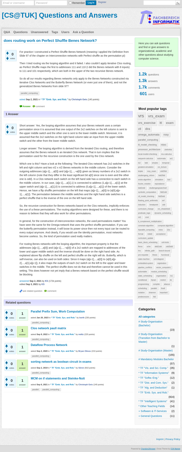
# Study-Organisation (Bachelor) (151, 323)
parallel (154, 288)
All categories (147, 316)
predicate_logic (144, 213)
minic (161, 230)
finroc (140, 247)
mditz (81, 334)
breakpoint (154, 205)
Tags (55, 32)
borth (81, 317)
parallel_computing (148, 139)
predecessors (143, 297)
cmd (147, 217)
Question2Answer (148, 449)
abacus (167, 284)
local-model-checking (147, 154)
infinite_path (150, 251)
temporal (165, 163)
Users (65, 32)
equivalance (159, 184)
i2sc (168, 230)
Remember (78, 3)
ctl (139, 128)
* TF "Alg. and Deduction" (153, 387)
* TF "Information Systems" (154, 372)
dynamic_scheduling (163, 213)
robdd (149, 234)
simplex (155, 163)
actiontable (142, 272)
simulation (159, 180)
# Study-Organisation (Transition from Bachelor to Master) (154, 338)
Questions (20, 32)
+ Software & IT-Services (153, 411)
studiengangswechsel (158, 188)
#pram (153, 280)
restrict (163, 280)
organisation (161, 276)
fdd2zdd (163, 192)
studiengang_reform (146, 175)
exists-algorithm (144, 180)
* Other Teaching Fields (152, 406)
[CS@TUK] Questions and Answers (59, 15)
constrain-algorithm (146, 226)
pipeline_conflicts (145, 267)
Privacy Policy (172, 439)
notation (141, 293)
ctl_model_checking (146, 196)
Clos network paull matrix (48, 328)
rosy (166, 134)
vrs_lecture (162, 167)
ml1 (139, 217)
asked (22, 99)
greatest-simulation (145, 167)
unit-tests (165, 242)
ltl (161, 123)
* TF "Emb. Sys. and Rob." (154, 392)
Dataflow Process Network (49, 345)
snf (163, 201)
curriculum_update (145, 238)
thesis (154, 255)
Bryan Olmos (84, 351)
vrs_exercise (146, 123)
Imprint (160, 439)
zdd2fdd (163, 171)
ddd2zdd (158, 247)
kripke (140, 171)
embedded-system (145, 263)
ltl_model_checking (147, 145)
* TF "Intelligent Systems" (153, 401)
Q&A (7, 32)
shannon (152, 293)
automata (161, 158)
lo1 (171, 276)
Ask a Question (83, 32)
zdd (163, 205)
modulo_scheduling (159, 272)
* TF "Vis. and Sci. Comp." (153, 368)
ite (171, 280)
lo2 (139, 163)
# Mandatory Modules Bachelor (156, 359)
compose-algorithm (165, 226)
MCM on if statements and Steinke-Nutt (58, 378)
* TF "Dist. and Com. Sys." (153, 382)
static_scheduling (145, 276)
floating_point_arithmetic (148, 201)
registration (161, 263)
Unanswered (39, 32)
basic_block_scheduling (147, 242)
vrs (141, 115)
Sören (81, 368)
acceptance (160, 234)
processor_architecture (149, 149)
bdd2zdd (141, 188)
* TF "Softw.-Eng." (149, 377)
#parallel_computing (146, 230)
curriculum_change (146, 209)
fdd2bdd (161, 196)
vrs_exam (156, 116)
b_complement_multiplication (150, 221)
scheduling (142, 288)
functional (165, 255)
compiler (156, 284)
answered (24, 281)
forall (163, 288)
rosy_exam (151, 171)
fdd (154, 297)
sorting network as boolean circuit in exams (61, 361)
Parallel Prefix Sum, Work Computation (58, 311)
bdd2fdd (162, 175)
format (140, 234)
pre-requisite (143, 255)
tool (168, 180)
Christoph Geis (85, 384)
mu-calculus (166, 154)
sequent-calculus (145, 158)
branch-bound (164, 251)
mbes (163, 145)
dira (147, 128)
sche (149, 247)
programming (143, 284)
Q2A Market (175, 449)
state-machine (144, 259)
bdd (146, 163)
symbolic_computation (147, 192)
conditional (142, 280)
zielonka (168, 149)
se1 (171, 159)
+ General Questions (150, 416)
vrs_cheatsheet (164, 209)
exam (170, 123)
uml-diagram (159, 259)
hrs (139, 251)
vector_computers (163, 267)
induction (141, 205)
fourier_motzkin (144, 184)
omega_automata (148, 134)
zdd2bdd (169, 247)
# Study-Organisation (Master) (156, 350)
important (164, 293)
